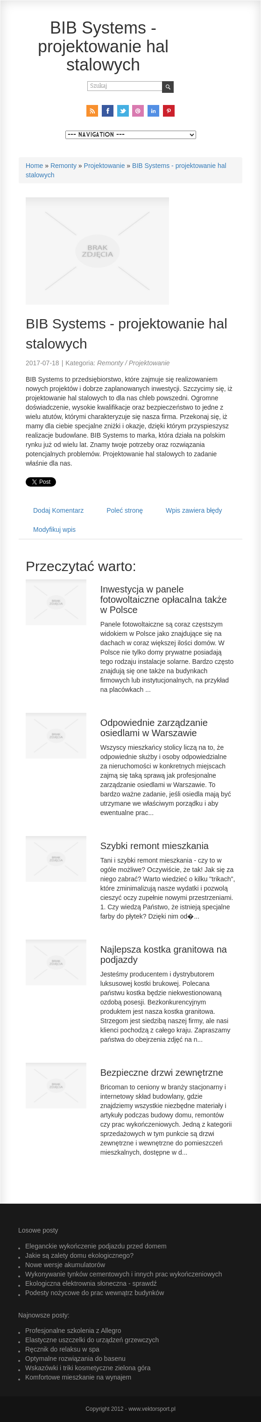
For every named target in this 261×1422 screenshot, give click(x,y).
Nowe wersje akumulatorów (65, 1265)
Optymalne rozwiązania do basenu (75, 1358)
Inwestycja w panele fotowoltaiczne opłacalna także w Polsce (163, 599)
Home (34, 165)
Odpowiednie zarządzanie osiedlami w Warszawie (154, 728)
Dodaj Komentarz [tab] (58, 510)
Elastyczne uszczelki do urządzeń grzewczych (92, 1340)
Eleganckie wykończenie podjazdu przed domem (96, 1246)
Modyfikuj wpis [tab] (54, 529)
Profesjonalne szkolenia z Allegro (73, 1330)
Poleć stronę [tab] (124, 510)
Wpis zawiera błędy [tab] (194, 510)
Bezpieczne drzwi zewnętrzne (161, 1072)
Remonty (63, 165)
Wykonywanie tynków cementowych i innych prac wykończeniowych (123, 1274)
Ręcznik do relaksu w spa (62, 1349)
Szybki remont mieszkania (154, 846)
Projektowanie (104, 165)
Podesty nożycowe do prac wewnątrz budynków (94, 1293)
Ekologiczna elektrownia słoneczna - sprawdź (91, 1283)
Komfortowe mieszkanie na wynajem (78, 1377)
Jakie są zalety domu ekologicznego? (79, 1255)
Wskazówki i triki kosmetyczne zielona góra (87, 1368)
